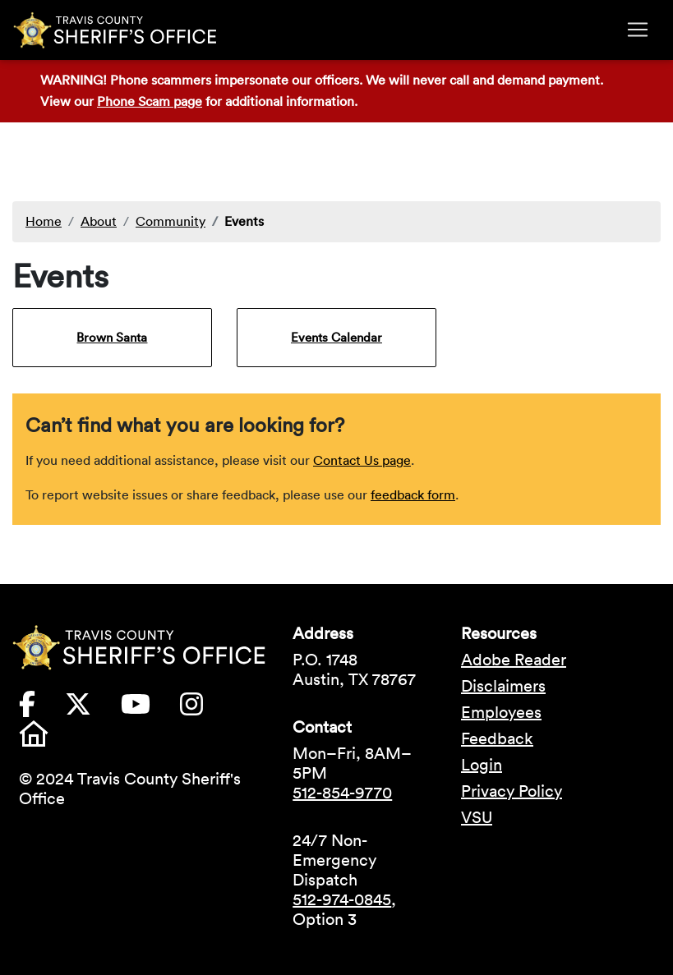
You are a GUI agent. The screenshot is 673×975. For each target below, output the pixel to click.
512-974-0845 (342, 899)
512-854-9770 (342, 793)
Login (481, 765)
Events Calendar (336, 337)
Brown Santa (111, 337)
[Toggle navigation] (637, 29)
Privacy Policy (511, 791)
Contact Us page (362, 460)
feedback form (413, 494)
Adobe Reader (513, 659)
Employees (501, 712)
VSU (476, 817)
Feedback (497, 738)
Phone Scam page (149, 101)
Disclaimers (503, 686)
